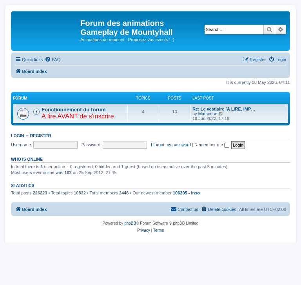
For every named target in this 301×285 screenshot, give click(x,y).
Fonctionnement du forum (73, 110)
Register (40, 135)
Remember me (211, 144)
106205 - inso (186, 193)
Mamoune (208, 113)
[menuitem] (52, 59)
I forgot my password (171, 144)
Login (17, 135)
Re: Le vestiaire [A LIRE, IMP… (223, 109)
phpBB (130, 223)
